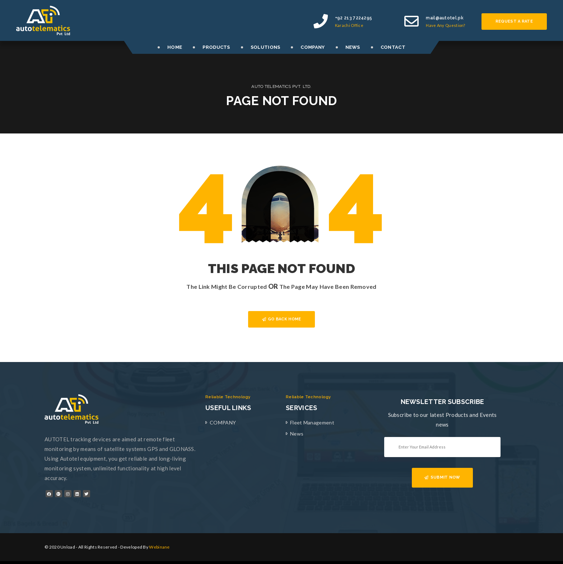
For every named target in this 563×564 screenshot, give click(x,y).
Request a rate (514, 21)
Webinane (159, 547)
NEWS (352, 47)
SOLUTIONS (265, 47)
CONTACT (393, 47)
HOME (174, 47)
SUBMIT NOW (442, 477)
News (296, 434)
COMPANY (313, 47)
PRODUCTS (216, 47)
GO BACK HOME (281, 319)
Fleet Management (312, 422)
